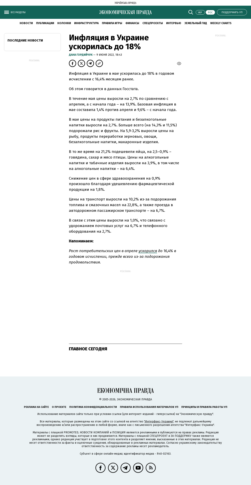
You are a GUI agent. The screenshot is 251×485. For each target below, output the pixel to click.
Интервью (173, 23)
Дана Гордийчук (81, 54)
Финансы (132, 23)
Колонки (64, 23)
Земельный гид (195, 23)
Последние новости (25, 40)
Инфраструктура (86, 23)
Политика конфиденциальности (93, 406)
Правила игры (112, 23)
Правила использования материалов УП (149, 406)
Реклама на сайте (36, 406)
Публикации (45, 23)
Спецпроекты (152, 23)
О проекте (59, 406)
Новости (26, 23)
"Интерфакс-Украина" (158, 421)
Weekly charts (221, 23)
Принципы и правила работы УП (204, 406)
